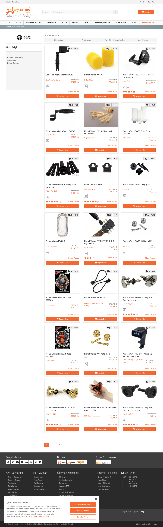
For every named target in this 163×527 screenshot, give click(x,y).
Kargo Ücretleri (39, 486)
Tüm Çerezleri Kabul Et (82, 504)
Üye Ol (142, 2)
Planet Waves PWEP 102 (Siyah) (136, 184)
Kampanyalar (148, 23)
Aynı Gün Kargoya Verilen (115, 40)
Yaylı (87, 23)
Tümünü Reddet (82, 511)
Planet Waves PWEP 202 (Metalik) (137, 241)
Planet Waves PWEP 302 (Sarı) (97, 354)
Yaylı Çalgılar (12, 492)
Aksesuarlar (11, 60)
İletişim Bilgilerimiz (104, 483)
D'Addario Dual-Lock (93, 184)
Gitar (18, 23)
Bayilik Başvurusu (40, 489)
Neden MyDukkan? (104, 477)
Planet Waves (73, 92)
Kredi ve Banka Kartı (66, 480)
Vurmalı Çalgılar (13, 489)
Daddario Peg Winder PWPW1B (59, 75)
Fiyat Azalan (86, 40)
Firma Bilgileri (102, 480)
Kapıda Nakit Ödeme (66, 492)
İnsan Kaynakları (103, 489)
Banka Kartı (63, 483)
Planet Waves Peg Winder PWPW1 (61, 131)
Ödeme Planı (63, 489)
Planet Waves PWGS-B (55, 241)
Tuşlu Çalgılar (13, 486)
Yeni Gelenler (38, 483)
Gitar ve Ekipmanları (15, 58)
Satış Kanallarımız (104, 486)
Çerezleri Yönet (83, 517)
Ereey (141, 511)
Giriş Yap (151, 2)
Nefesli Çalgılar (102, 23)
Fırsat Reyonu (38, 480)
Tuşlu (64, 23)
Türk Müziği (121, 23)
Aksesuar (51, 23)
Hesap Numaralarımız (66, 495)
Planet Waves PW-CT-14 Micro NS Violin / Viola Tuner (137, 355)
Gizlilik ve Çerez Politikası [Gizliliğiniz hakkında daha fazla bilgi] (38, 516)
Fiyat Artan (58, 40)
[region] (51, 509)
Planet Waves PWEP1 (93, 75)
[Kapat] (96, 499)
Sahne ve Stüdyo (33, 23)
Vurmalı (75, 23)
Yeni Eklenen (143, 40)
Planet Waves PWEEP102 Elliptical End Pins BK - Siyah (137, 408)
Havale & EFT (64, 486)
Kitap (134, 23)
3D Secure (63, 477)
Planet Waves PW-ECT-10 (95, 297)
